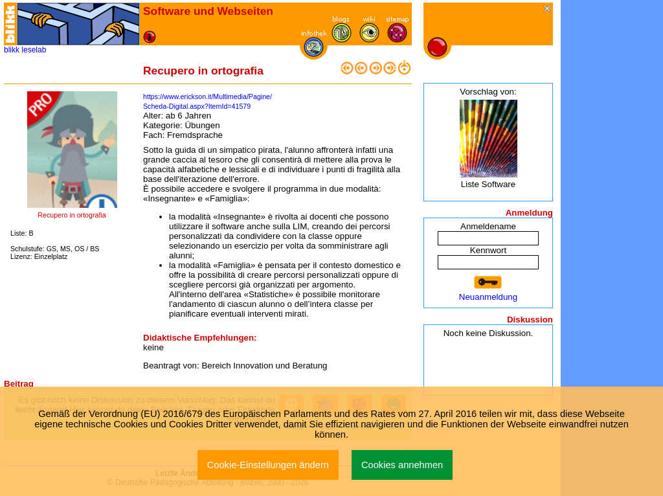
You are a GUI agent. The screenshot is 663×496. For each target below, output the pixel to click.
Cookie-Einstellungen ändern (268, 465)
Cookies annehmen (402, 465)
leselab (33, 49)
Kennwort (488, 250)
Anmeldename (488, 226)
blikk (11, 49)
